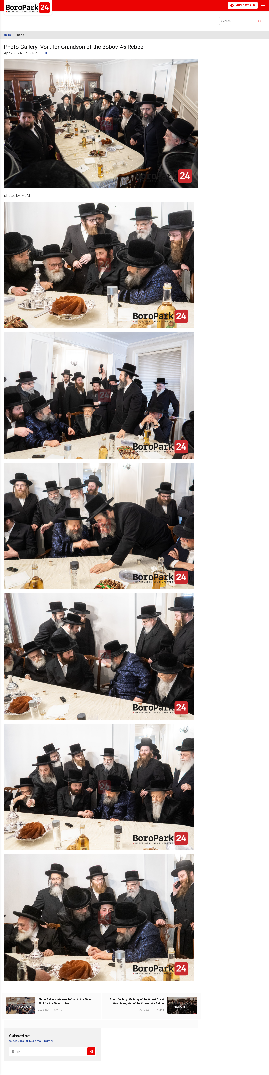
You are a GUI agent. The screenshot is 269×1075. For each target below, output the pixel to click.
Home (7, 34)
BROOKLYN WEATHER (39, 18)
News (20, 34)
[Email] (52, 1051)
